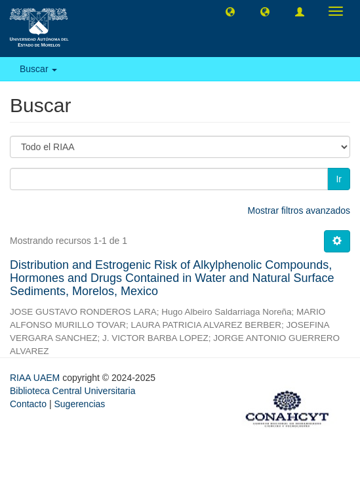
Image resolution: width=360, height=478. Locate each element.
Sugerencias (79, 404)
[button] (230, 11)
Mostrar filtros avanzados (299, 210)
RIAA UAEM (36, 377)
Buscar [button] (38, 69)
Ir (339, 179)
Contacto (28, 404)
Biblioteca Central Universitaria (72, 391)
